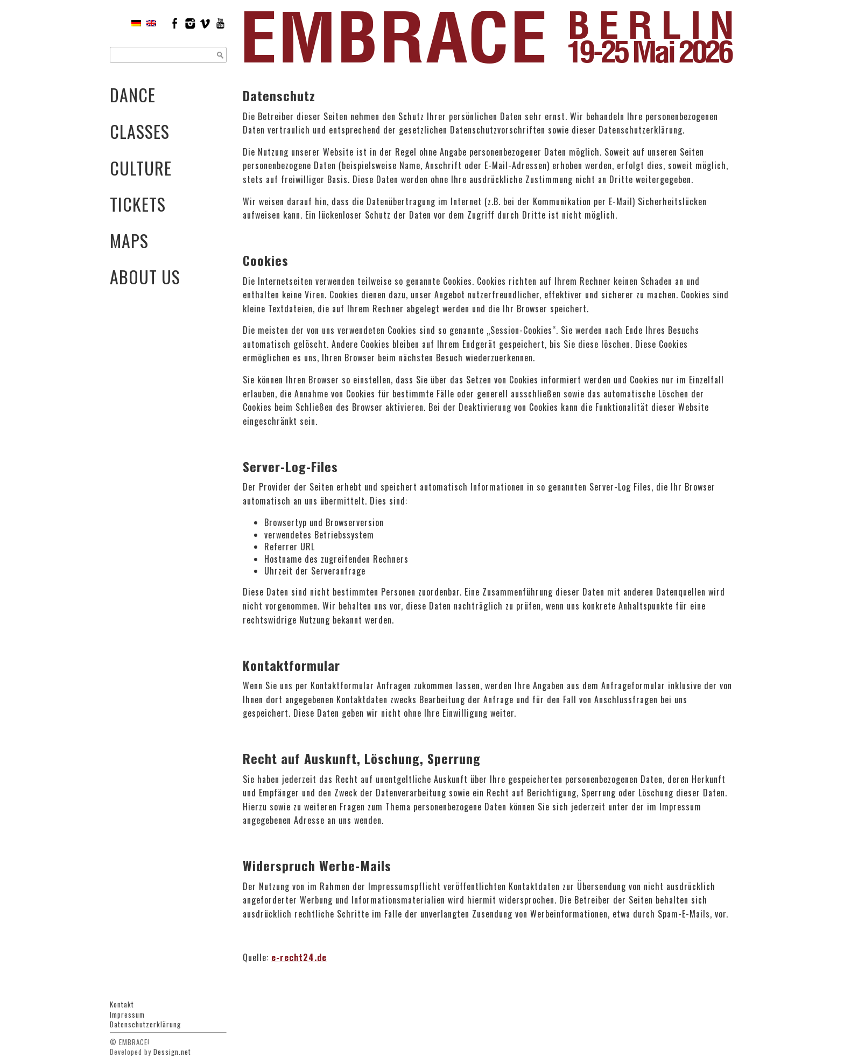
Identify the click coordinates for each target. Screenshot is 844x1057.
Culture (141, 167)
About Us (145, 276)
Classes (140, 131)
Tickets (138, 203)
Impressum (127, 1014)
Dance (133, 94)
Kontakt (122, 1004)
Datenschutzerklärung (145, 1024)
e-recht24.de (299, 957)
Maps (129, 240)
